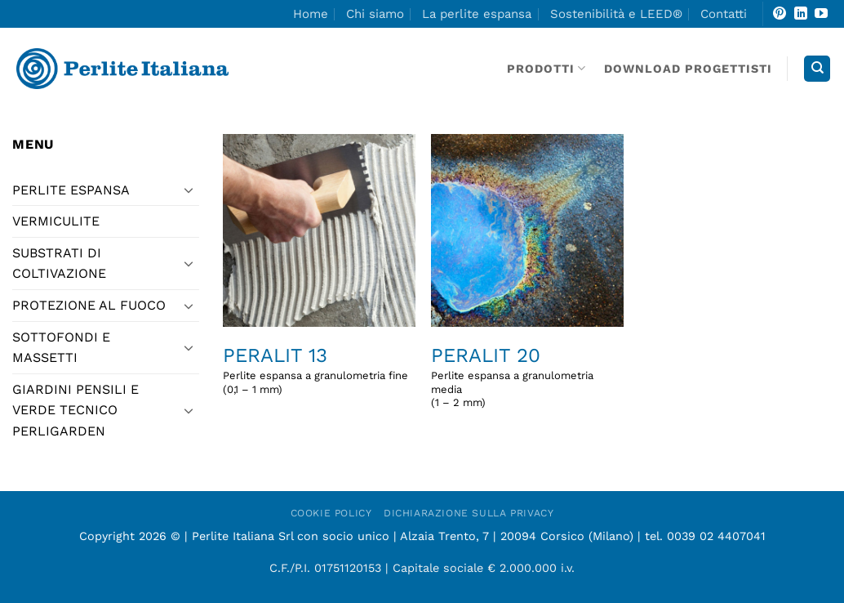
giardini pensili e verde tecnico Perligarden (75, 410)
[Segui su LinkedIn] (800, 14)
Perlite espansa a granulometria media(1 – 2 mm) (512, 389)
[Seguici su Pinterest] (779, 14)
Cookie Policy (331, 513)
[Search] (817, 69)
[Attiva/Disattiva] (189, 189)
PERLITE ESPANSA (71, 190)
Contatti (723, 14)
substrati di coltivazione (59, 263)
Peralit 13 (275, 355)
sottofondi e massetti (61, 347)
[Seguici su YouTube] (821, 14)
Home (310, 14)
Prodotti (546, 68)
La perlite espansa (476, 14)
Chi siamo (375, 14)
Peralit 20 (485, 355)
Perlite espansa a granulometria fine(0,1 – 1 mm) (315, 382)
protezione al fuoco (89, 305)
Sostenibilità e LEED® (616, 14)
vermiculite (56, 221)
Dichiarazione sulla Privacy (469, 513)
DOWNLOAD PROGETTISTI (688, 68)
